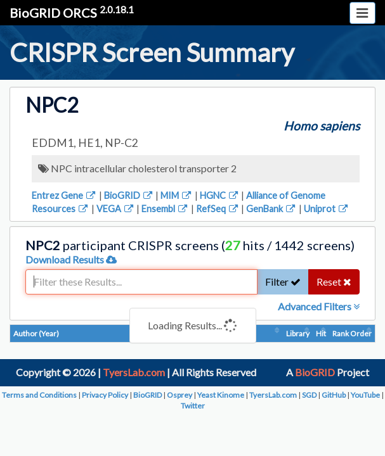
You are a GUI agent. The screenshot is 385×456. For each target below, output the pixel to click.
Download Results (71, 259)
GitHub (334, 395)
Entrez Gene (64, 195)
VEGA (115, 208)
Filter (283, 282)
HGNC (220, 195)
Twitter (193, 405)
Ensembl (165, 208)
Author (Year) (36, 333)
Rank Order (352, 333)
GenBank (271, 208)
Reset (333, 282)
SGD (309, 395)
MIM (176, 195)
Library (298, 333)
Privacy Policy (105, 395)
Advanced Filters (319, 306)
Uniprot (326, 208)
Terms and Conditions (39, 395)
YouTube (365, 395)
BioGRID (129, 195)
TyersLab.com (134, 372)
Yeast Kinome (220, 395)
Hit (321, 333)
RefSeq (218, 208)
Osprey (179, 395)
